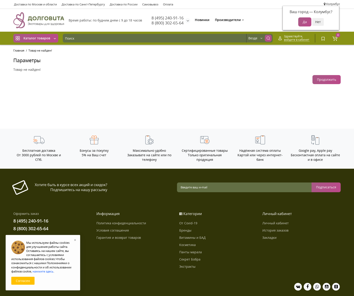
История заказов (275, 230)
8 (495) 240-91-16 (167, 18)
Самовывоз (150, 4)
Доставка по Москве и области (35, 4)
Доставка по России (123, 4)
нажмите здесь (43, 271)
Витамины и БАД (192, 237)
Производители (229, 20)
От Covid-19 (188, 223)
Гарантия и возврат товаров (118, 237)
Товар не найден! (40, 50)
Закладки (269, 237)
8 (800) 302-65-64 (167, 23)
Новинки (202, 20)
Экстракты (187, 266)
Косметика (187, 245)
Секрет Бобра (189, 259)
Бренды (185, 230)
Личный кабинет (275, 223)
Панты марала (190, 252)
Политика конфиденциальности (121, 223)
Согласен (23, 281)
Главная (18, 50)
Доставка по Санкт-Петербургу (83, 4)
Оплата (168, 4)
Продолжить (326, 79)
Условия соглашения (112, 230)
